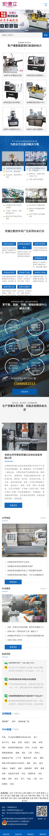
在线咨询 (24, 408)
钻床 (4, 773)
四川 (11, 798)
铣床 (20, 768)
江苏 (5, 796)
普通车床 (31, 773)
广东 (42, 796)
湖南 (38, 796)
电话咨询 (6, 832)
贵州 (15, 798)
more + (44, 575)
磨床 (42, 768)
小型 (35, 779)
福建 (17, 796)
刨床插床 (28, 768)
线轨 (28, 763)
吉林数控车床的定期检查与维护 (20, 623)
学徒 (29, 779)
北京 (11, 793)
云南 (19, 798)
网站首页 (43, 832)
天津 (16, 793)
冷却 (40, 773)
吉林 (38, 793)
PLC (41, 779)
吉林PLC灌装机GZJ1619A (14, 130)
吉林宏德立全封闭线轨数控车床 (16, 103)
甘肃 (31, 798)
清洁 (16, 779)
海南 (2, 798)
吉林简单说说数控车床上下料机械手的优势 (24, 628)
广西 (46, 796)
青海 (36, 798)
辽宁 (34, 793)
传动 (12, 784)
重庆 (6, 798)
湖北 (34, 796)
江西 (21, 796)
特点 (23, 773)
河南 (30, 796)
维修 (4, 779)
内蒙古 (29, 793)
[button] (22, 30)
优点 (35, 763)
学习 (22, 779)
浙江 (9, 796)
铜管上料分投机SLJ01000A (13, 763)
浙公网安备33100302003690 (17, 824)
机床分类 (18, 832)
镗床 (36, 768)
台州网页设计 (25, 821)
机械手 (13, 768)
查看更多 (13, 639)
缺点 (41, 763)
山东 (25, 796)
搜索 (46, 35)
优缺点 (4, 768)
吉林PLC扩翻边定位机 (13, 76)
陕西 (27, 798)
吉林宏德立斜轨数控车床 (37, 76)
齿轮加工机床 (13, 773)
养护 (10, 779)
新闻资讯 (31, 832)
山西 (24, 793)
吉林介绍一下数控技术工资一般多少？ (22, 684)
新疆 (44, 798)
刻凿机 (4, 784)
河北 (20, 793)
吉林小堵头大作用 (14, 692)
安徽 (13, 796)
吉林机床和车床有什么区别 (18, 619)
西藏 (23, 798)
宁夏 (40, 798)
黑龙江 (43, 793)
